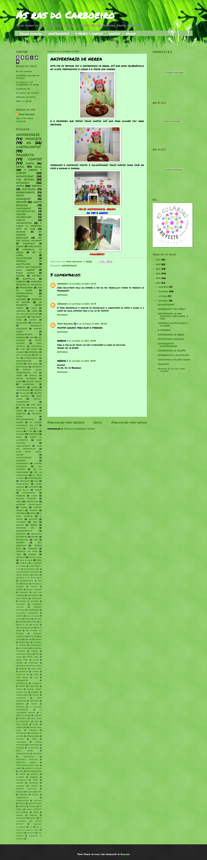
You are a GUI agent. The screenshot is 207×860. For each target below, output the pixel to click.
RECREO (34, 536)
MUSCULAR (20, 698)
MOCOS (35, 695)
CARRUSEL (23, 592)
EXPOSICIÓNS (24, 176)
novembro (163, 291)
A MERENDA (164, 330)
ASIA (34, 308)
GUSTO (35, 660)
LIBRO (34, 495)
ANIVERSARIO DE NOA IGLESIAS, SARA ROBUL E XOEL (173, 316)
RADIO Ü (32, 410)
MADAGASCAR (22, 680)
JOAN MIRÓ (36, 668)
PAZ (35, 522)
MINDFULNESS (22, 695)
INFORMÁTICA (24, 223)
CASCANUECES (33, 595)
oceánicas (31, 833)
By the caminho (24, 71)
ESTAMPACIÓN (35, 478)
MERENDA (20, 337)
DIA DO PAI (24, 393)
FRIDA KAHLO (25, 272)
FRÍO (37, 654)
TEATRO (37, 186)
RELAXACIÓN (22, 539)
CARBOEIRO (28, 384)
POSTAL (20, 275)
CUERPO (19, 616)
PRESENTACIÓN (22, 753)
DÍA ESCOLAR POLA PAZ (27, 314)
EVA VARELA (23, 648)
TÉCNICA (32, 806)
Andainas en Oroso (25, 96)
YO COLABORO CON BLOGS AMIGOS (29, 821)
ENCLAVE (28, 639)
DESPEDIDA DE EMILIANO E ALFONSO (172, 324)
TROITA (21, 803)
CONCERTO (21, 460)
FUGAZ (19, 657)
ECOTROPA (29, 189)
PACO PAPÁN (22, 724)
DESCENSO (22, 621)
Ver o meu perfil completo (25, 120)
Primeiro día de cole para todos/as (171, 370)
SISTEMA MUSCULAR (26, 789)
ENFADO (38, 639)
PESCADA (20, 739)
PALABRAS (21, 522)
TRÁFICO (22, 806)
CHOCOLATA (37, 598)
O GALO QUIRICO (29, 514)
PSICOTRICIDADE (29, 407)
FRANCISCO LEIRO (24, 654)
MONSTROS (29, 243)
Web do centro (23, 101)
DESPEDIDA (33, 352)
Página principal (30, 34)
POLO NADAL (24, 750)
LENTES (35, 671)
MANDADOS (23, 199)
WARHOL (33, 815)
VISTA (35, 812)
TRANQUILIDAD (22, 800)
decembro (163, 286)
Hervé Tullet (22, 489)
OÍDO (36, 721)
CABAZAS (21, 281)
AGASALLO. (29, 278)
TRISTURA (37, 800)
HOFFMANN (33, 663)
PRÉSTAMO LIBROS (26, 762)
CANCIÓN (21, 214)
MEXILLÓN (34, 686)
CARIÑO (19, 589)
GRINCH (33, 319)
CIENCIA (20, 220)
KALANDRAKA (28, 492)
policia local (35, 557)
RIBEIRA (34, 777)
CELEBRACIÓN (23, 217)
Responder (62, 294)
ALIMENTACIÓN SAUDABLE (27, 572)
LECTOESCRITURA (25, 211)
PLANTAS (20, 748)
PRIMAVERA (29, 756)
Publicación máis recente (65, 422)
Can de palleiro (32, 616)
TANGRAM (23, 794)
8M (26, 563)
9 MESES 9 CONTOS (29, 171)
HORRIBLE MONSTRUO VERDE (29, 665)
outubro (163, 296)
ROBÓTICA (21, 413)
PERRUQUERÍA (33, 736)
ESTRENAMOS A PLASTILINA (173, 355)
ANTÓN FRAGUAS (23, 575)
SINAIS (34, 786)
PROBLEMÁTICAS (24, 530)
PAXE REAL (36, 404)
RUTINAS (37, 275)
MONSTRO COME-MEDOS (29, 504)
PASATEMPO (21, 733)
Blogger (125, 854)
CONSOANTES (22, 463)
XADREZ (19, 422)
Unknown (61, 283)
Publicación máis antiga (129, 422)
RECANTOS (21, 533)
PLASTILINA (33, 748)
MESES (22, 686)
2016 (158, 273)
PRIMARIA (37, 753)
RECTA (22, 774)
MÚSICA (33, 510)
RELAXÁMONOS (166, 304)
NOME (33, 513)
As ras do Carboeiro (65, 15)
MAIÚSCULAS (21, 683)
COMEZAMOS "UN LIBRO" (172, 309)
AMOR (19, 381)
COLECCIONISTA (23, 457)
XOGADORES (21, 818)
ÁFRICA (33, 375)
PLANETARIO (33, 745)
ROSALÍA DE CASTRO (29, 301)
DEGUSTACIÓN (22, 390)
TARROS (35, 794)
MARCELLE (37, 683)
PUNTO (19, 410)
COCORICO (20, 604)
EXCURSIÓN (21, 317)
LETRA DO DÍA (22, 674)
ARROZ (36, 575)
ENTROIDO (22, 183)
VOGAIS (19, 815)
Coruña (19, 619)
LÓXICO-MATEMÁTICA (29, 400)
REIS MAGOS (22, 366)
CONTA (34, 349)
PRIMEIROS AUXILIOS (26, 759)
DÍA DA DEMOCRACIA (24, 627)
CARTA (34, 387)
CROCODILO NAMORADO (27, 613)
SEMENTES (37, 366)
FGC (36, 481)
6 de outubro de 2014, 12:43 (81, 303)
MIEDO (19, 689)
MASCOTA (33, 138)
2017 (158, 268)
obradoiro (20, 557)
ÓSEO (39, 560)
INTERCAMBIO (31, 357)
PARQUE (32, 730)
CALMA (34, 586)
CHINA (34, 311)
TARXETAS (32, 548)
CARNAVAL (21, 311)
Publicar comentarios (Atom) (79, 428)
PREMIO (20, 525)
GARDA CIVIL (22, 660)
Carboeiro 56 (23, 88)
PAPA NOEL (32, 363)
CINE (22, 349)
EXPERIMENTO (25, 192)
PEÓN (34, 739)
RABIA (18, 768)
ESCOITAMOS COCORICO (171, 339)
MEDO (19, 501)
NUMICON (20, 404)
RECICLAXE (22, 237)
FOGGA (34, 651)
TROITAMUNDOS (35, 803)
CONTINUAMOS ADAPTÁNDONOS (167, 345)
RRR (35, 539)
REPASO (34, 774)
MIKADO (35, 692)
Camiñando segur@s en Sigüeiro (27, 77)
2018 (158, 264)
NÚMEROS (20, 707)
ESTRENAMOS (36, 645)
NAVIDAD (21, 231)
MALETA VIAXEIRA (26, 498)
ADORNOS (20, 434)
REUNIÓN (20, 777)
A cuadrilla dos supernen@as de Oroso (27, 83)
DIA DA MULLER (23, 355)
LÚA (36, 677)
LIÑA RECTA (22, 677)
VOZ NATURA (25, 179)
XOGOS (131, 34)
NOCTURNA (34, 701)
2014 (158, 282)
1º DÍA (29, 431)
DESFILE (38, 390)
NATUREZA (21, 513)
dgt (30, 827)
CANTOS (114, 34)
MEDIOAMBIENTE (24, 334)
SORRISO (20, 792)
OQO (31, 337)
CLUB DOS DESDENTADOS (29, 447)
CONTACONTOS (58, 34)
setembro (163, 300)
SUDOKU (30, 792)
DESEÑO (33, 621)
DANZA (28, 619)
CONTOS (35, 159)
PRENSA (33, 525)
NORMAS (19, 704)
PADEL (35, 724)
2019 (158, 259)
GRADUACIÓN (22, 483)
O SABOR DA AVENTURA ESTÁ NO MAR (29, 226)
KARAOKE (20, 495)
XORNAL (32, 554)
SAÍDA (20, 186)
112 (20, 563)
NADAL (20, 166)
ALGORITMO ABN (31, 569)
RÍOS (35, 780)
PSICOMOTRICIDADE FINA (27, 765)
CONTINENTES (23, 208)
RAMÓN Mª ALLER (33, 768)
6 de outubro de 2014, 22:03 (92, 323)
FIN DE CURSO (29, 289)
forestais (20, 833)
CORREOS (20, 352)
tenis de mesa (25, 560)
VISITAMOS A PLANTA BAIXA (174, 359)
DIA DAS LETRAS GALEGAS (29, 239)
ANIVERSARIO (69, 265)
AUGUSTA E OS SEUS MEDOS (29, 578)
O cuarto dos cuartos (27, 92)
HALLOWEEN (22, 322)
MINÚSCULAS (32, 501)
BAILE (19, 437)
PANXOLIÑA (21, 727)
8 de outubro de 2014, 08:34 (81, 360)
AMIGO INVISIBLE (26, 378)
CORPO (30, 163)
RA (28, 142)
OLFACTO (23, 718)
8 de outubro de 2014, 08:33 (81, 340)
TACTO (39, 792)
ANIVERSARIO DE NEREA (171, 334)
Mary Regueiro (65, 323)
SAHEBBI (20, 542)
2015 (158, 278)
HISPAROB (33, 486)
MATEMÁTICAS (24, 293)
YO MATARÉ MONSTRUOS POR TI (29, 424)
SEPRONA (20, 786)
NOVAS (34, 704)
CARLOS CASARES (34, 589)
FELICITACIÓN (24, 258)
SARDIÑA (19, 783)
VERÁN (19, 375)
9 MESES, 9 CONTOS (89, 34)
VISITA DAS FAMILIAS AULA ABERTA (29, 269)
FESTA (20, 195)
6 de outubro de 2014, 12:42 (81, 283)
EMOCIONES (26, 287)
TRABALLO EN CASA (26, 551)
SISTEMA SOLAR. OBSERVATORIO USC (29, 371)
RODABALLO (21, 780)
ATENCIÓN (33, 434)
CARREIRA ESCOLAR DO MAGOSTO (29, 283)
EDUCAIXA (32, 636)
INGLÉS (38, 489)
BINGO (26, 583)
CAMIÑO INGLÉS (34, 381)
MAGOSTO (37, 322)
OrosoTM (33, 519)
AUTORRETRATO (26, 581)
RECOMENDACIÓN (34, 771)
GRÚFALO (25, 396)
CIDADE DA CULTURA (28, 601)
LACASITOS (23, 671)
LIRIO (36, 674)
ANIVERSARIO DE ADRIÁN (172, 350)
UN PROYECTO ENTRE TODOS (29, 305)
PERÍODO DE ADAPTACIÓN (29, 263)
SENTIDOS (33, 783)
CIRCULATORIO (23, 445)
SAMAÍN (21, 202)
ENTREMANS (24, 642)
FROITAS (38, 393)
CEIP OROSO (21, 598)
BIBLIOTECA (35, 246)
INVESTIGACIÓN (23, 360)
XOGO (38, 166)
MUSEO (23, 507)
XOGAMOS (163, 364)
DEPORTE (38, 619)
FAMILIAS (24, 481)
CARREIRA (20, 387)
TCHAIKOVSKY (22, 797)
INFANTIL (23, 668)
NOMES (19, 363)
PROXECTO (25, 155)
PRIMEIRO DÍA (25, 527)
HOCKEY (19, 663)
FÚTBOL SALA (32, 657)
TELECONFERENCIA (25, 419)
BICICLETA (36, 346)
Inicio (97, 422)
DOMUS (36, 624)
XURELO (32, 818)
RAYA (21, 771)
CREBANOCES (33, 610)
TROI (18, 554)
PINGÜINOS (21, 742)
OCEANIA (38, 715)
